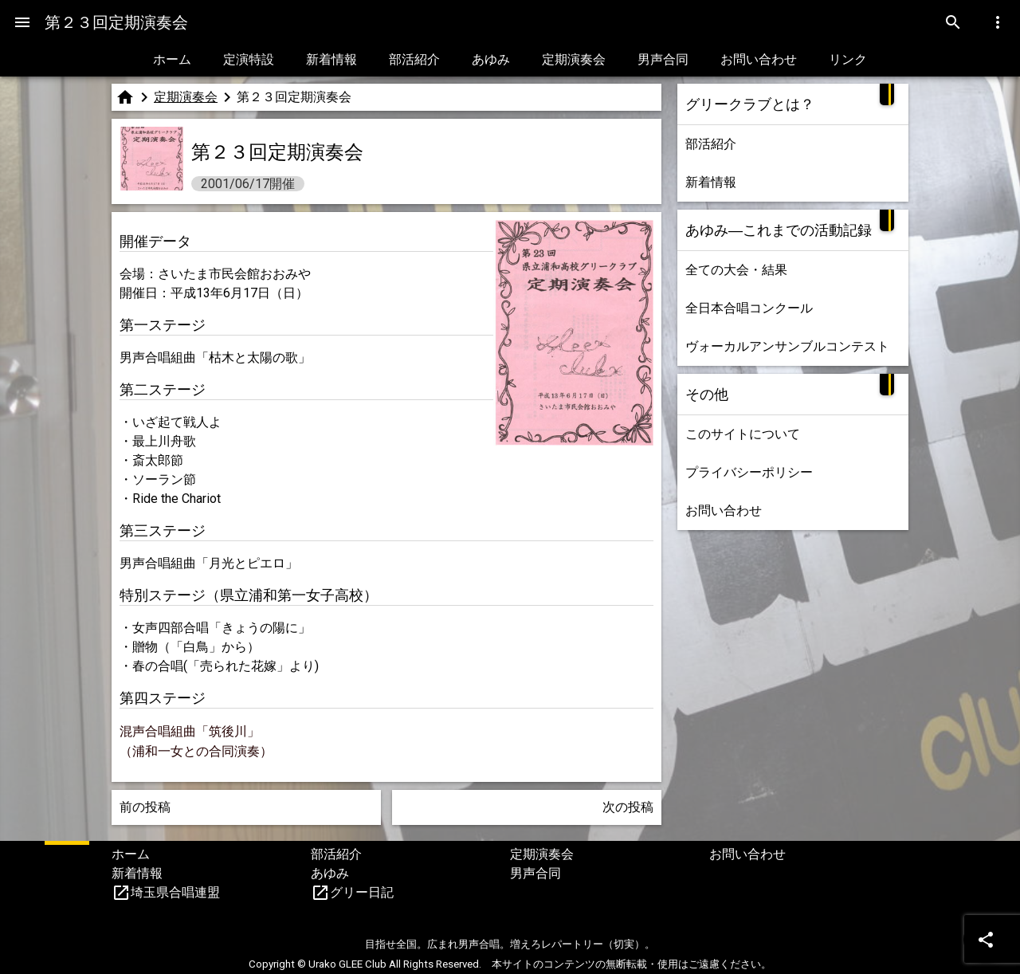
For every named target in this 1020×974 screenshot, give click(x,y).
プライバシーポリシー (749, 472)
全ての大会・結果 (736, 269)
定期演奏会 (574, 59)
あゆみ (491, 59)
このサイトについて (742, 434)
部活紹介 (414, 59)
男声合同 (663, 59)
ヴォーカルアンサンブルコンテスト (787, 346)
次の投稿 (627, 807)
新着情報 (331, 59)
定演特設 (248, 59)
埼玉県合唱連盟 (175, 892)
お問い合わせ (758, 59)
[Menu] (22, 22)
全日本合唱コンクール (749, 308)
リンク (848, 59)
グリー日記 (362, 892)
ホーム (172, 59)
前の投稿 (145, 807)
